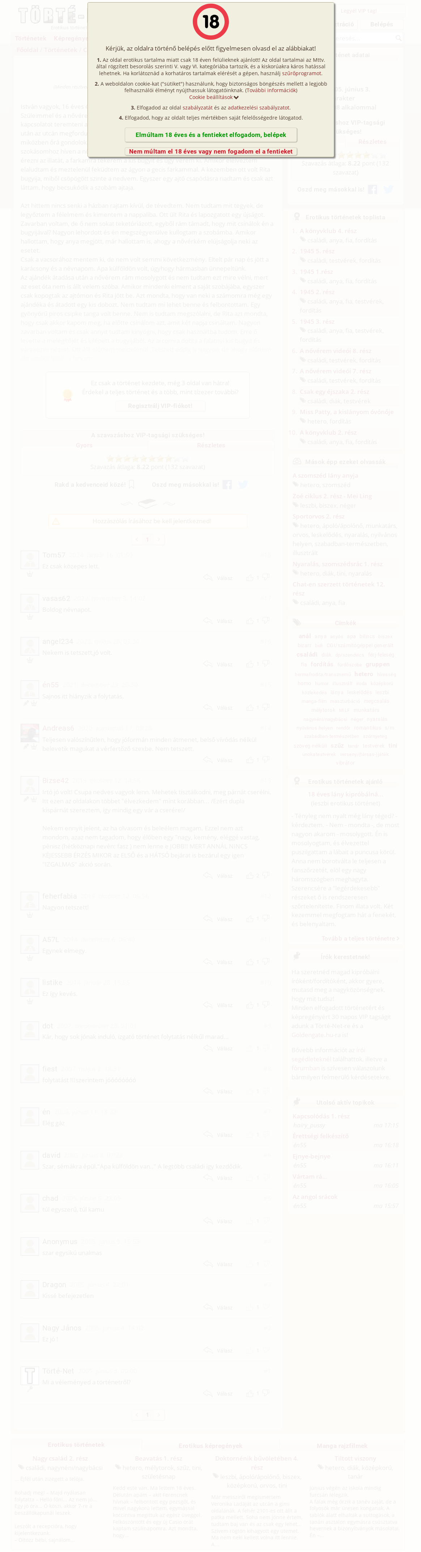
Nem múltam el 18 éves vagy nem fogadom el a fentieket (211, 151)
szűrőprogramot (301, 73)
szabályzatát (198, 107)
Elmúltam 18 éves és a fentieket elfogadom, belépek (211, 134)
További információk (271, 90)
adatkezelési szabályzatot (258, 107)
